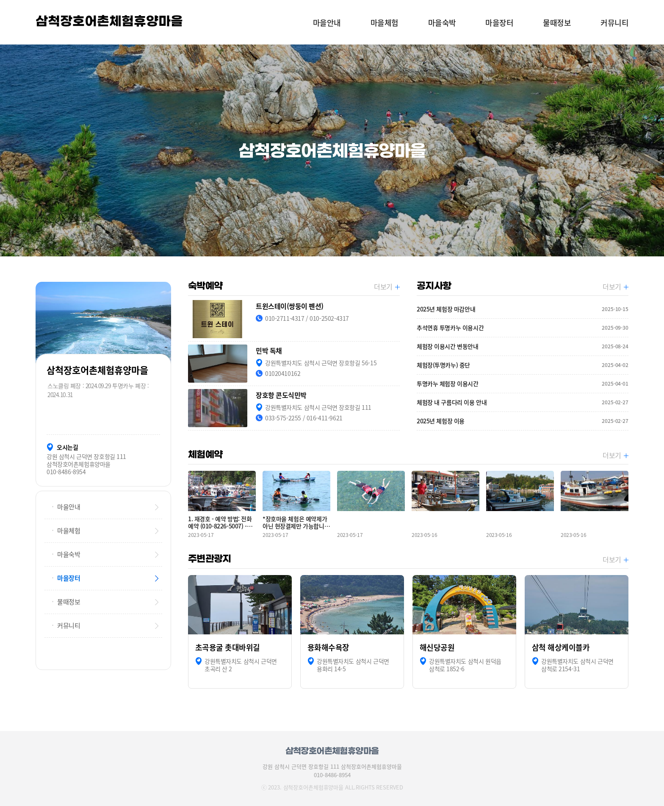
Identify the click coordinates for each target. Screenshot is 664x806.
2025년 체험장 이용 (522, 421)
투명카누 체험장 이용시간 (522, 384)
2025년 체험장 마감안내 (522, 309)
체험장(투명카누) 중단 (522, 365)
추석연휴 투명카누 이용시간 (522, 328)
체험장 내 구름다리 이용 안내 (522, 402)
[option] (332, 150)
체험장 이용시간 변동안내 (522, 346)
